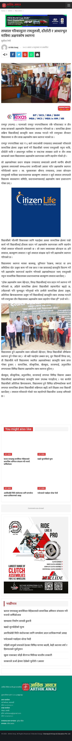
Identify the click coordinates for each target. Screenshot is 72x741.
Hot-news (8, 454)
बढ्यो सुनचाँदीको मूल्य (14, 627)
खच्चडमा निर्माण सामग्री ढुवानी (17, 621)
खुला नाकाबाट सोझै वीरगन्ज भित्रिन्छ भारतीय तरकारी (28, 655)
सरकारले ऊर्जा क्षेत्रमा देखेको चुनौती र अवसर (24, 661)
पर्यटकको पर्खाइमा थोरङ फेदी (17, 639)
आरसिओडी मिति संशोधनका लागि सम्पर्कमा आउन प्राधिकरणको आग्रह (35, 633)
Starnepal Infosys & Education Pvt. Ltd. (57, 734)
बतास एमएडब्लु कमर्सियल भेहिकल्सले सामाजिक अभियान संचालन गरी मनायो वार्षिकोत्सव (36, 613)
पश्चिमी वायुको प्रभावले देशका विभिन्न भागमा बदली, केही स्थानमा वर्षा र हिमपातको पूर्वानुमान (35, 647)
